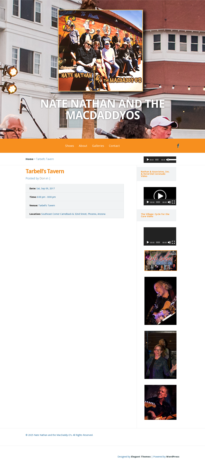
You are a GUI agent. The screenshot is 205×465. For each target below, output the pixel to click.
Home (29, 159)
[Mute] (167, 159)
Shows (69, 146)
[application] (160, 159)
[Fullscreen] (173, 202)
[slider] (157, 159)
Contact (114, 146)
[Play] (147, 159)
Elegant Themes (141, 456)
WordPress (172, 456)
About (83, 146)
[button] (160, 196)
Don (42, 178)
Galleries (98, 146)
